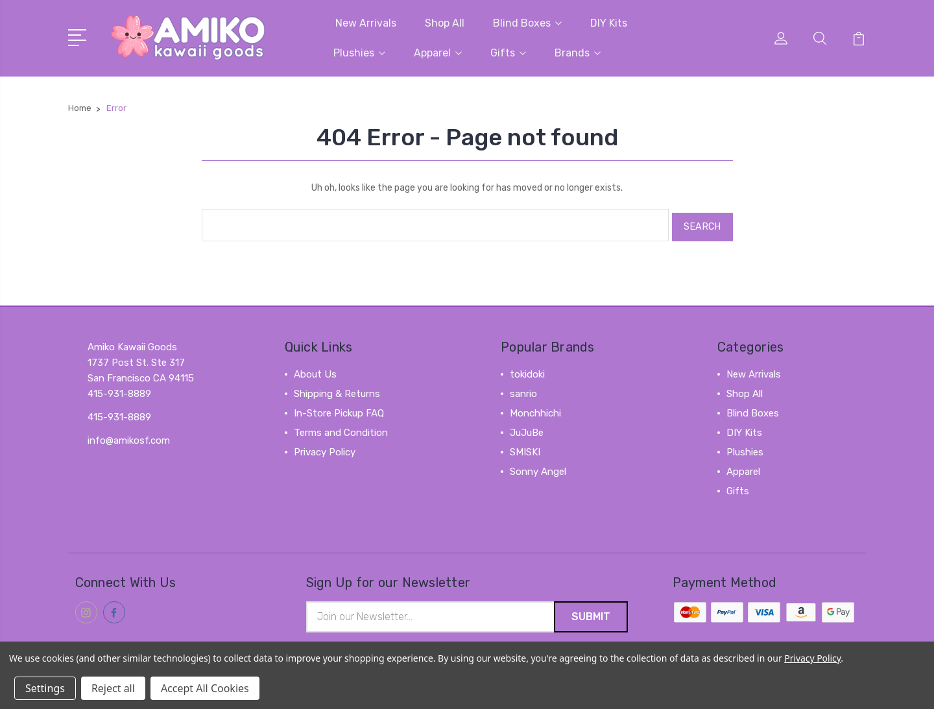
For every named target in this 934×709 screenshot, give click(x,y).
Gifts (508, 52)
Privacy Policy (324, 447)
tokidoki (527, 369)
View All (528, 486)
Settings (45, 688)
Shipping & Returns (337, 388)
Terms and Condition (341, 427)
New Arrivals (365, 22)
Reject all (113, 688)
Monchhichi (535, 408)
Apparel (438, 52)
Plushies (359, 52)
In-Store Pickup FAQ (339, 408)
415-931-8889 (119, 412)
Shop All (444, 22)
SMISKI (525, 447)
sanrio (523, 388)
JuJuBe (527, 427)
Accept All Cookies (205, 688)
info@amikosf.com (129, 435)
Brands (578, 52)
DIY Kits (608, 22)
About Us (315, 369)
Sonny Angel (538, 466)
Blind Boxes (527, 22)
